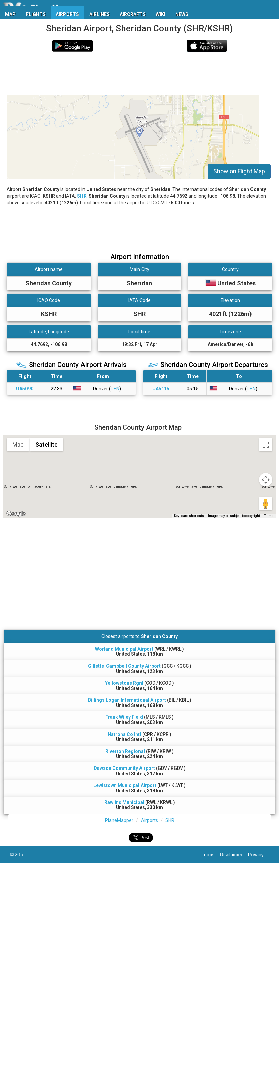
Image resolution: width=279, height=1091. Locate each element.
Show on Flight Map (239, 171)
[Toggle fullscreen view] (265, 444)
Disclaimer (234, 854)
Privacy (258, 854)
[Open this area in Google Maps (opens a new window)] (16, 514)
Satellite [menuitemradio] (46, 444)
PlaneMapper (119, 820)
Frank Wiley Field (124, 717)
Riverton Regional (125, 751)
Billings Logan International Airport (127, 700)
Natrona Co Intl (124, 734)
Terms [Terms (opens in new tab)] (269, 516)
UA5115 (160, 388)
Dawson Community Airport (124, 768)
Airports (149, 820)
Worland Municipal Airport (124, 649)
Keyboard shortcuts (189, 516)
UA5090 (24, 388)
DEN (115, 388)
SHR (82, 196)
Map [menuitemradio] (18, 444)
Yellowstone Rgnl (124, 683)
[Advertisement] (114, 73)
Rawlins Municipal (124, 802)
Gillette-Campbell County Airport (124, 666)
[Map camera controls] (265, 479)
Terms (211, 854)
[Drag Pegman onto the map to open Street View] (265, 503)
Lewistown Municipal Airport (124, 785)
